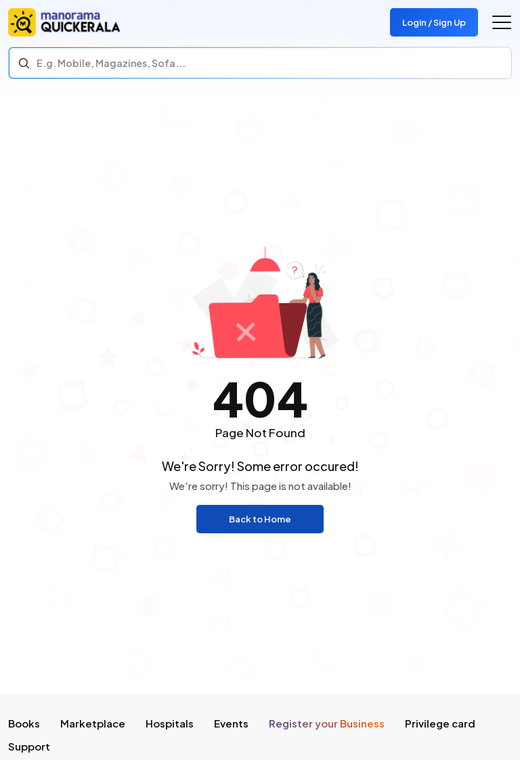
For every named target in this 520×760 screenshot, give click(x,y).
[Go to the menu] (502, 22)
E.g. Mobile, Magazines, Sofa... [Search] (111, 63)
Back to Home (260, 519)
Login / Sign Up (434, 22)
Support (29, 746)
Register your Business (327, 723)
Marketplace (92, 723)
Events (231, 723)
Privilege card (440, 723)
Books (24, 723)
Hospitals (170, 723)
